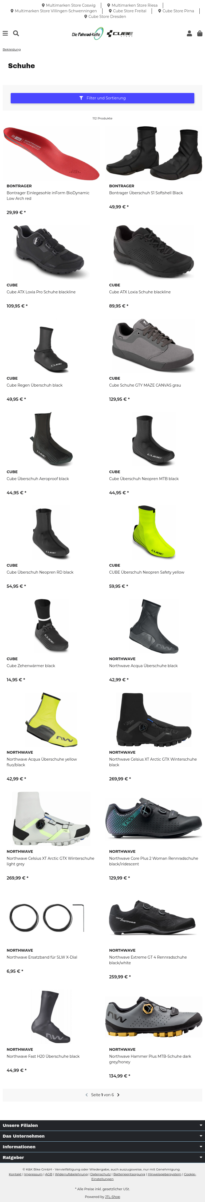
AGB (48, 1174)
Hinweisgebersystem (164, 1174)
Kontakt (15, 1174)
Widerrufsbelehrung (71, 1174)
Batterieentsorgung (129, 1174)
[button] (189, 33)
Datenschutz (100, 1174)
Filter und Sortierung (102, 98)
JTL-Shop (112, 1197)
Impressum (33, 1174)
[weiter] (118, 1095)
